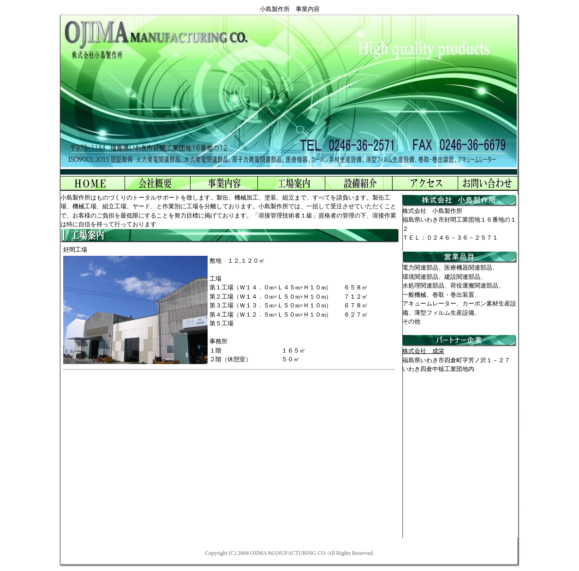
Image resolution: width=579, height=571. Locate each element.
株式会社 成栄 (423, 350)
